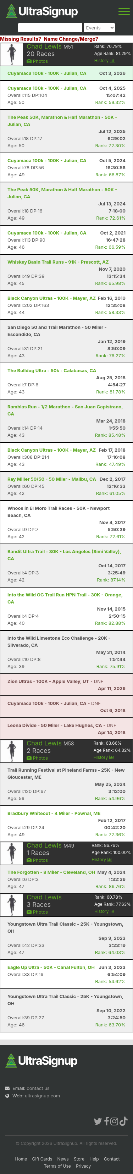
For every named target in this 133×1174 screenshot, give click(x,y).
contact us (38, 1088)
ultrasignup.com (42, 1095)
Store (79, 1159)
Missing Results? (20, 39)
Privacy (83, 1166)
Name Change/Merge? (71, 39)
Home (21, 1159)
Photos (37, 61)
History (104, 60)
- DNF (55, 681)
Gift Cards (42, 1159)
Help (94, 1159)
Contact (112, 1159)
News (63, 1159)
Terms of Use (57, 1166)
